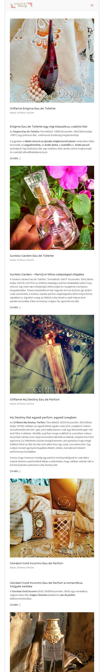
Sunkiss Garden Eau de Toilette (32, 255)
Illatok (13, 113)
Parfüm (30, 113)
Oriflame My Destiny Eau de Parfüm (35, 399)
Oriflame (21, 113)
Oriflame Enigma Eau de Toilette (33, 108)
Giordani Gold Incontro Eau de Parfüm (36, 563)
